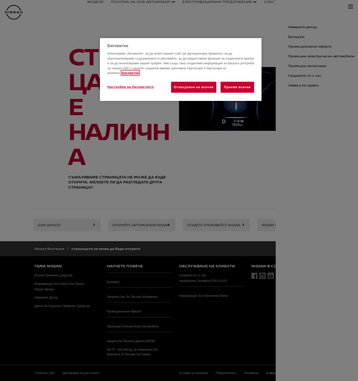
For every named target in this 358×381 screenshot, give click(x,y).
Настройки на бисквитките (130, 87)
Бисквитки (130, 73)
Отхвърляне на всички (194, 87)
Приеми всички (237, 87)
